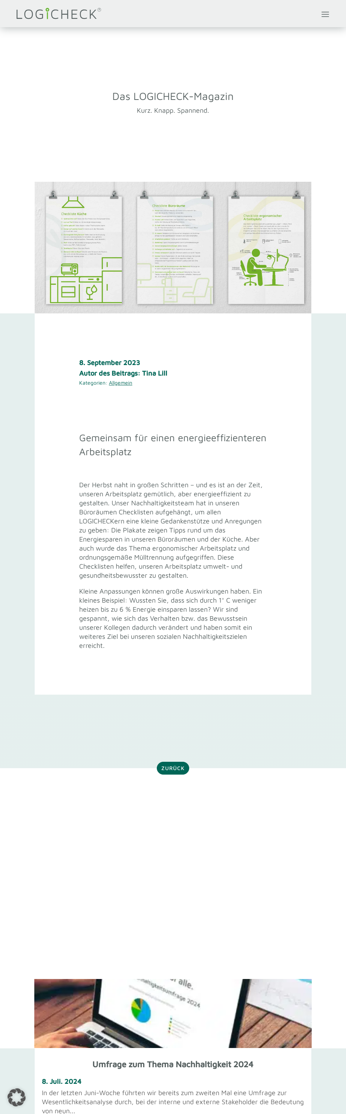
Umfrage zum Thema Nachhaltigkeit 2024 (172, 1064)
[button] (16, 1097)
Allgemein (120, 382)
